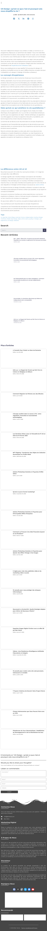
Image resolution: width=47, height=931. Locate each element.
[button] (1, 2)
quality (31, 219)
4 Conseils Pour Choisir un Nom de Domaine (27, 350)
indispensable (29, 217)
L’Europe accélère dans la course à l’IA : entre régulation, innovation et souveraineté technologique (27, 415)
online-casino (25, 219)
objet (19, 219)
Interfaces (3, 219)
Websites (16, 220)
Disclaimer (5, 861)
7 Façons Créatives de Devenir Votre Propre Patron (29, 691)
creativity (17, 217)
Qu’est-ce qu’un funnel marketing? (24, 492)
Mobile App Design (12, 219)
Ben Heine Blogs (10, 217)
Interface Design (38, 217)
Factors (23, 217)
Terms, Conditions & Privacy (29, 928)
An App (3, 217)
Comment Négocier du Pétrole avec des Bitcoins (28, 393)
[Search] (44, 230)
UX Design (10, 220)
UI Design (36, 219)
